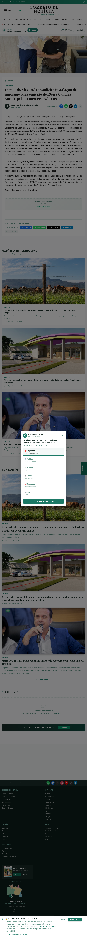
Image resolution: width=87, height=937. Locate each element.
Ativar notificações (43, 501)
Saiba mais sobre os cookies (16, 934)
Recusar (62, 919)
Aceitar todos (75, 919)
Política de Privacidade (48, 926)
